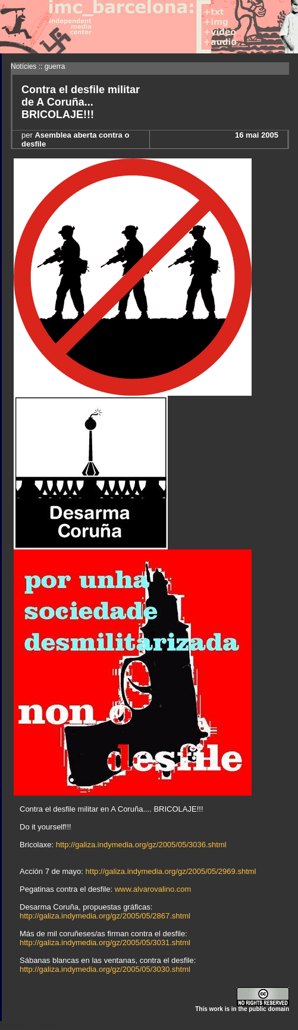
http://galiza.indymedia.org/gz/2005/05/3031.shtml (105, 942)
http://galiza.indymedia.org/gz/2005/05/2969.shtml (171, 871)
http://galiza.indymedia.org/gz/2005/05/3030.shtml (105, 969)
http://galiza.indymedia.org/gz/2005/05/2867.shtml (105, 915)
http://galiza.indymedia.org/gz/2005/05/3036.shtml (141, 844)
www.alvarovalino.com (153, 889)
